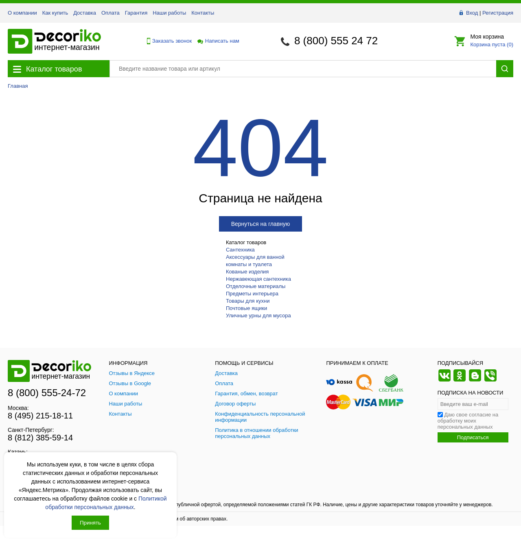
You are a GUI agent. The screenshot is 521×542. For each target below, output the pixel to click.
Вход (472, 13)
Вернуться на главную (260, 224)
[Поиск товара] (303, 69)
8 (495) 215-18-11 (40, 415)
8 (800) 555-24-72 (47, 392)
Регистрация (497, 13)
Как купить (55, 13)
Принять (90, 523)
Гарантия (136, 13)
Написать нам (217, 41)
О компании (22, 13)
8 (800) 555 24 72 (336, 41)
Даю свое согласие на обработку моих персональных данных (468, 421)
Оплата (110, 13)
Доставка (84, 13)
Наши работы (169, 13)
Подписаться (473, 437)
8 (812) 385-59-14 (40, 437)
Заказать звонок (167, 41)
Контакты (202, 13)
